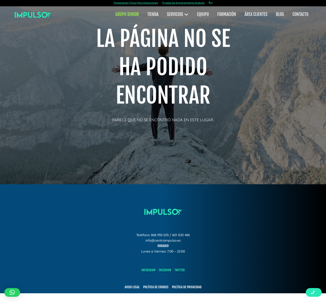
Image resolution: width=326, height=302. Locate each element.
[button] (12, 292)
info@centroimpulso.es (163, 240)
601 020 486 (181, 235)
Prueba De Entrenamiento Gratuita (183, 2)
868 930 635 (160, 235)
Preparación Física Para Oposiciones (136, 2)
